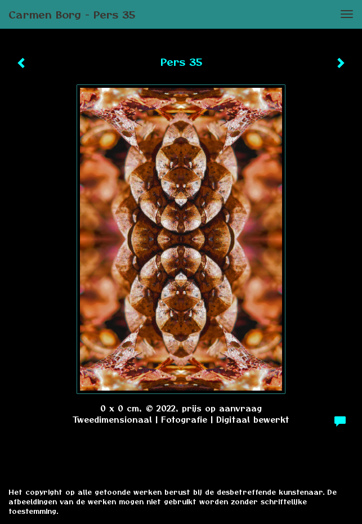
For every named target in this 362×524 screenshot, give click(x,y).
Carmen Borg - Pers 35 (71, 14)
